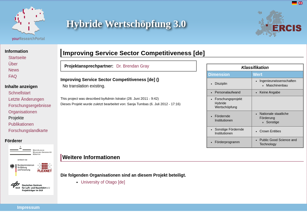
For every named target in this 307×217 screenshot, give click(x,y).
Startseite (17, 57)
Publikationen (21, 124)
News (13, 70)
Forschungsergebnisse (29, 105)
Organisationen (22, 111)
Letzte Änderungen (26, 99)
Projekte (16, 117)
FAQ (12, 76)
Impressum (28, 207)
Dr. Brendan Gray (132, 66)
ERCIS (278, 23)
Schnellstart (19, 92)
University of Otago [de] (103, 182)
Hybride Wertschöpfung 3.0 (126, 23)
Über (12, 63)
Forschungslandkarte (28, 130)
